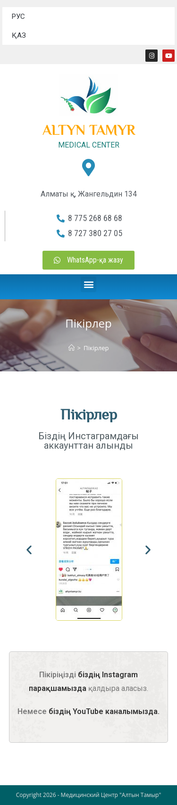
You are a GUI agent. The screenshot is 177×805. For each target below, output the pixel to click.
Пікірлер (96, 348)
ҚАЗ (19, 35)
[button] (88, 284)
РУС (18, 16)
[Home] (71, 348)
